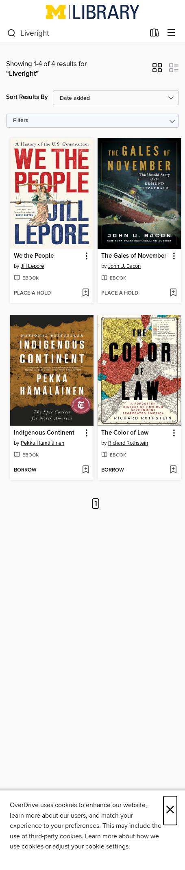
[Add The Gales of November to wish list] (173, 293)
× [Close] (170, 810)
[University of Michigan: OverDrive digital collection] (92, 11)
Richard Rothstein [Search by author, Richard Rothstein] (128, 443)
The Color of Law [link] (124, 433)
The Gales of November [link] (133, 256)
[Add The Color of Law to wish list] (173, 470)
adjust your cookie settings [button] (90, 846)
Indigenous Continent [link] (44, 433)
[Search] (11, 33)
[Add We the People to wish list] (86, 293)
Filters (20, 120)
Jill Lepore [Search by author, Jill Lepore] (32, 266)
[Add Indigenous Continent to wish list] (86, 470)
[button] (157, 70)
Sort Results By (27, 97)
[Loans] (154, 34)
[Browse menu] (171, 33)
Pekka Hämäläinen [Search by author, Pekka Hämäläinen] (42, 443)
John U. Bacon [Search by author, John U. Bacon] (124, 266)
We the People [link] (34, 256)
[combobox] (76, 33)
